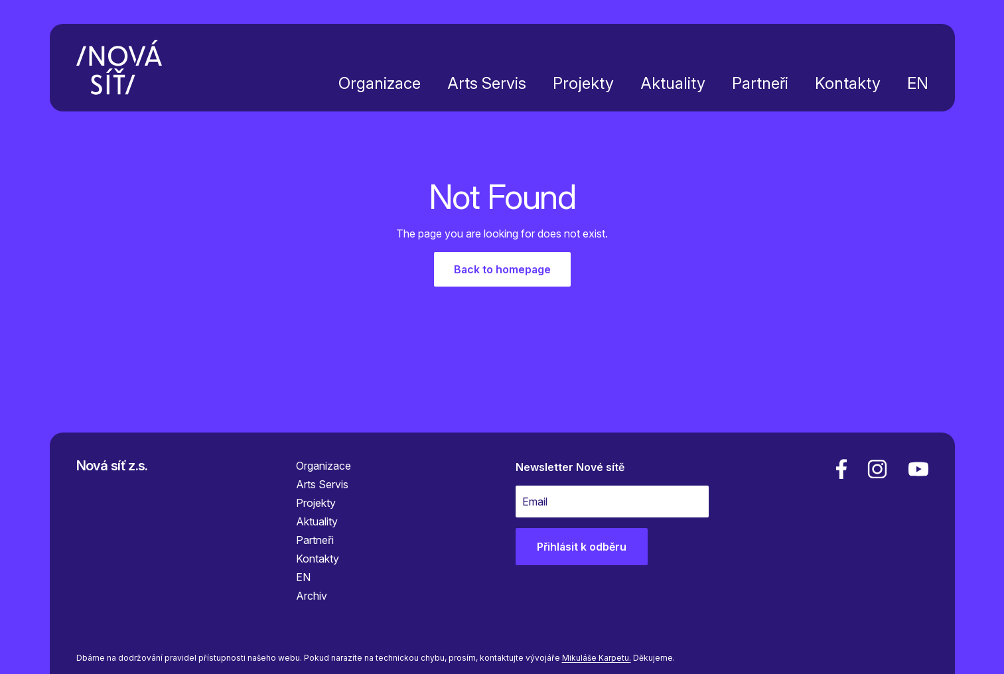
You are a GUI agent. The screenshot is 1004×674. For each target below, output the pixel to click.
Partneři (760, 83)
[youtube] (915, 469)
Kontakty (848, 83)
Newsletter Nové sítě (570, 467)
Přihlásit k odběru (581, 546)
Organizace (379, 83)
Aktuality (672, 83)
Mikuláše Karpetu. (596, 658)
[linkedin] (877, 469)
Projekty (583, 83)
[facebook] (841, 469)
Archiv (311, 595)
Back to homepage (502, 269)
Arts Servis (486, 83)
